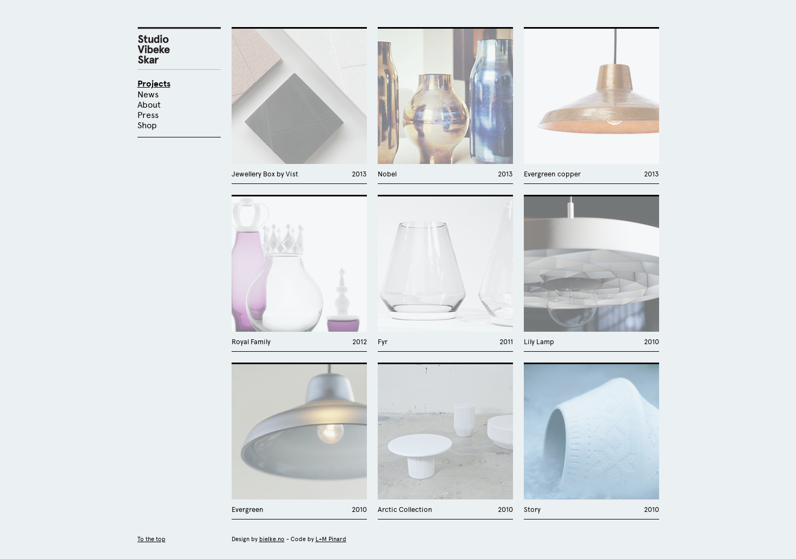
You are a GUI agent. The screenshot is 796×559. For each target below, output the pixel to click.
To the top (151, 539)
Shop (147, 125)
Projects (153, 83)
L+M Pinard (330, 539)
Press (148, 115)
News (148, 94)
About (149, 105)
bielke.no (272, 539)
